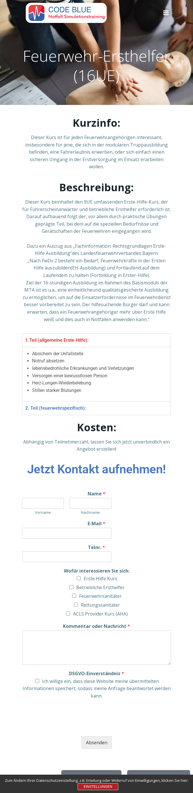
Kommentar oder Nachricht (96, 626)
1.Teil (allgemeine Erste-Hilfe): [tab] (56, 340)
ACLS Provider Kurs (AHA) (100, 614)
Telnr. (96, 547)
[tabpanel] (96, 374)
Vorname (43, 512)
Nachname (90, 512)
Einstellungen (98, 787)
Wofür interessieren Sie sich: (96, 571)
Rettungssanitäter (100, 605)
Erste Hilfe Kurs (100, 578)
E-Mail (96, 524)
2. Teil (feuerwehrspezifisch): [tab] (55, 408)
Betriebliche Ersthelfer (100, 587)
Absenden (96, 742)
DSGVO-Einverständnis (96, 674)
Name (96, 494)
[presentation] (65, 726)
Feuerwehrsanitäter (100, 596)
